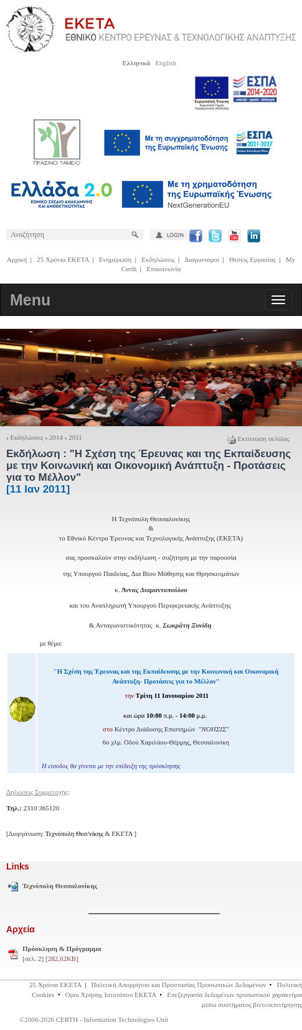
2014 (56, 437)
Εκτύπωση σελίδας (258, 438)
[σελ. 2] (61, 953)
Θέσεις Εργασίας (252, 259)
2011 (75, 437)
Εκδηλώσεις (157, 259)
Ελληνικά (136, 63)
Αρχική (17, 259)
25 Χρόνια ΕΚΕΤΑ (63, 259)
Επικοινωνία (163, 268)
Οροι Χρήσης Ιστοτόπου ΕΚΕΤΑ (110, 994)
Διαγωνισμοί (201, 259)
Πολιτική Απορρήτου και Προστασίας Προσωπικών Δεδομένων (179, 984)
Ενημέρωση (115, 259)
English (165, 63)
